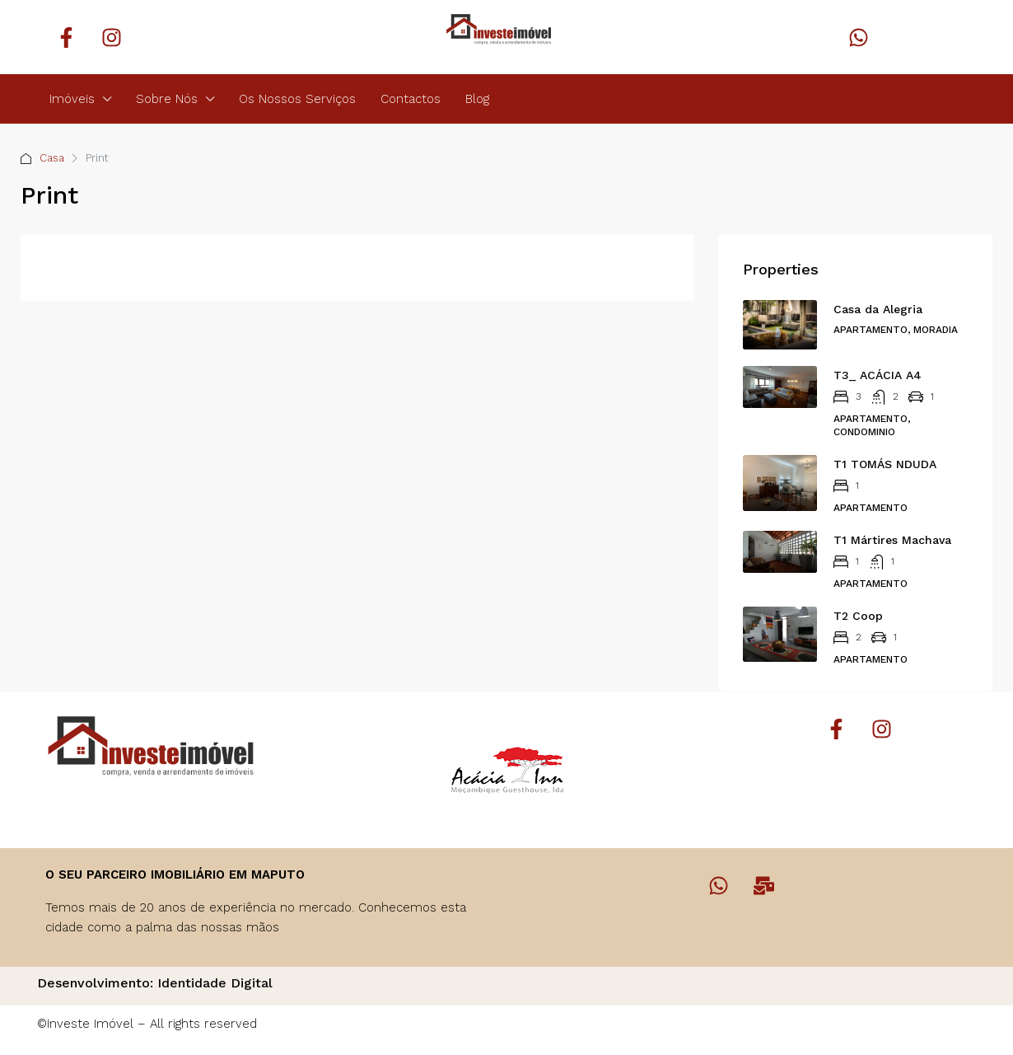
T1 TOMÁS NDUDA (884, 464)
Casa (52, 158)
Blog (477, 98)
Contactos (410, 98)
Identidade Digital (215, 983)
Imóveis (72, 98)
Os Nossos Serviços (297, 98)
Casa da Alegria (877, 309)
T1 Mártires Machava (892, 539)
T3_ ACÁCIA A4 (877, 375)
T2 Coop (858, 615)
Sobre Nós (167, 98)
